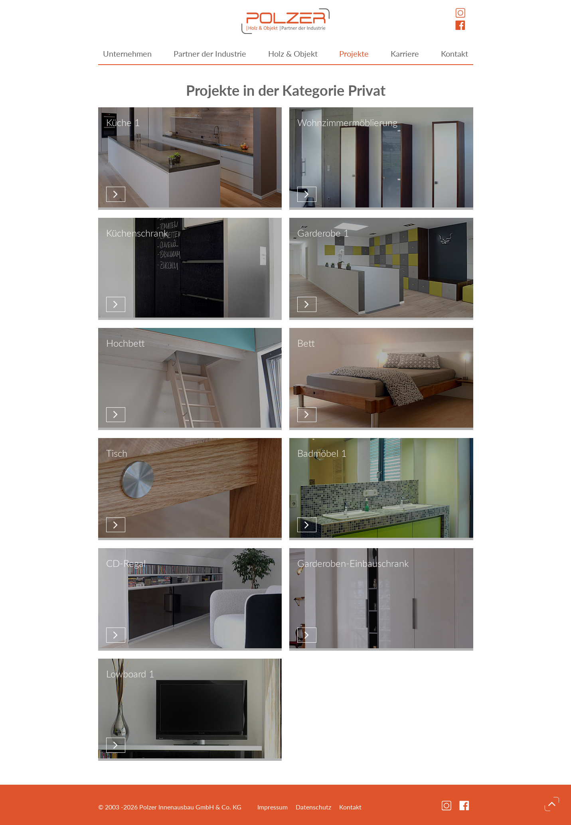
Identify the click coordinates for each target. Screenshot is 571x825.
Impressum (272, 807)
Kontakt (454, 53)
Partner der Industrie (210, 53)
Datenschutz (313, 807)
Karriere (405, 53)
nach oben (551, 804)
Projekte (354, 53)
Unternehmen (127, 53)
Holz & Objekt (293, 53)
